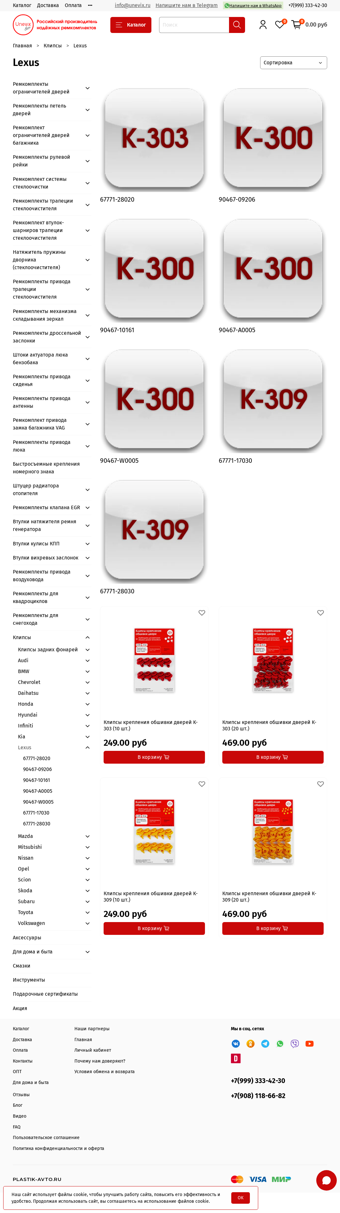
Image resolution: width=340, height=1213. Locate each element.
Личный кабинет (92, 1050)
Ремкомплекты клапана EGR (46, 507)
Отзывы (21, 1094)
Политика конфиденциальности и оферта (58, 1148)
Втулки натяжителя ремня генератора (44, 525)
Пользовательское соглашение (46, 1137)
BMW (23, 671)
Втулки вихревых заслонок (45, 558)
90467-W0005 (38, 802)
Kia (21, 737)
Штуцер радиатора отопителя (36, 489)
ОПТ (17, 1071)
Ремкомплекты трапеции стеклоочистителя (43, 205)
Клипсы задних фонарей (48, 650)
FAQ (17, 1127)
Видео (19, 1116)
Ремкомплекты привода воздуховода (42, 575)
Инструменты (29, 980)
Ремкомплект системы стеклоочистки (40, 183)
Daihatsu (28, 693)
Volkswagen (31, 923)
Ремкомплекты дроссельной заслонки (47, 337)
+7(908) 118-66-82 (258, 1096)
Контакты (23, 1061)
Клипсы (53, 46)
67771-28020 (36, 758)
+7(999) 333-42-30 (307, 5)
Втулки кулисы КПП (36, 544)
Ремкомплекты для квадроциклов (35, 597)
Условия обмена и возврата (104, 1071)
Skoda (25, 891)
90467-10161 (36, 780)
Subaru (26, 901)
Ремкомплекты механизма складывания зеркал (45, 315)
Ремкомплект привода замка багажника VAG (40, 424)
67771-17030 (36, 813)
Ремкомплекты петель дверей (39, 109)
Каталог (22, 5)
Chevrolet (29, 682)
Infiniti (25, 726)
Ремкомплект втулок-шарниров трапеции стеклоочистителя (38, 230)
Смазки (21, 966)
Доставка (48, 5)
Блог (17, 1105)
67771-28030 (36, 824)
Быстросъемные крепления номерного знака (46, 468)
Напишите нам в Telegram (187, 5)
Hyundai (28, 715)
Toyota (25, 912)
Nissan (25, 858)
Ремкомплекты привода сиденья (42, 380)
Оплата (73, 5)
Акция (20, 1008)
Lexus (24, 747)
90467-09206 (37, 769)
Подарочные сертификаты (45, 994)
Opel (23, 869)
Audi (23, 660)
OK (240, 1198)
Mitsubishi (30, 847)
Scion (24, 880)
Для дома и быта (33, 952)
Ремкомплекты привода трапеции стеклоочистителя (42, 289)
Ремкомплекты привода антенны (42, 402)
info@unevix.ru (132, 5)
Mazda (25, 836)
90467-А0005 (37, 791)
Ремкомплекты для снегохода (35, 619)
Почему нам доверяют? (99, 1061)
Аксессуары (27, 938)
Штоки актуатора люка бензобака (40, 359)
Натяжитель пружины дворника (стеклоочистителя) (39, 259)
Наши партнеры (92, 1029)
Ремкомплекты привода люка (42, 446)
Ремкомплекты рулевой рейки (41, 161)
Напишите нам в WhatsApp (253, 5)
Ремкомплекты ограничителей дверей (41, 88)
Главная (22, 46)
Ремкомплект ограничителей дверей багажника (41, 135)
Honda (25, 704)
